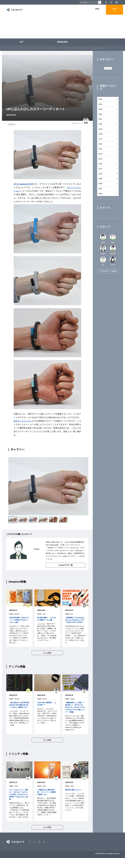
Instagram (117, 2)
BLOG (114, 9)
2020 (100, 124)
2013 (100, 159)
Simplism (50, 547)
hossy (80, 123)
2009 (100, 178)
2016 (100, 144)
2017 (100, 139)
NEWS (97, 9)
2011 (100, 169)
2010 (100, 174)
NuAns (60, 547)
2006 (100, 193)
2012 (100, 164)
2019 (100, 129)
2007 (100, 188)
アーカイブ (11, 124)
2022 (100, 114)
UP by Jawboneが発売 (23, 184)
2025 (100, 99)
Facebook (106, 2)
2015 (100, 149)
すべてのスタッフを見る (108, 271)
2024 (100, 104)
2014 (100, 154)
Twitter (111, 2)
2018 (100, 134)
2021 (100, 119)
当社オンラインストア (24, 421)
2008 (100, 183)
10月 (21, 42)
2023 (100, 109)
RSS (122, 2)
